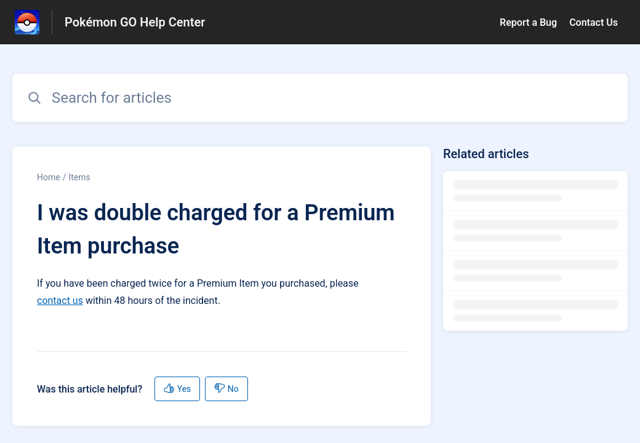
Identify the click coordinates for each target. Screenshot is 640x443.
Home (48, 177)
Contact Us (593, 22)
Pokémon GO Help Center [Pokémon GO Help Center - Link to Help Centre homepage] (135, 22)
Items (79, 177)
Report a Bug (528, 22)
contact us (60, 300)
